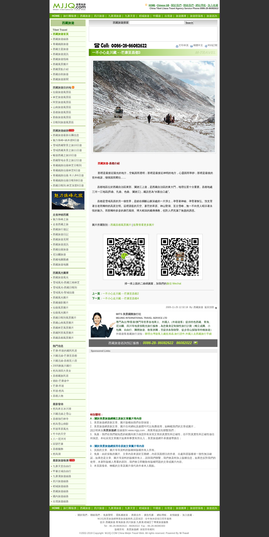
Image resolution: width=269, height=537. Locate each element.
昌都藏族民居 (61, 375)
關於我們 (176, 5)
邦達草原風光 (61, 428)
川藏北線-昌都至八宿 (65, 360)
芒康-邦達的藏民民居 (65, 350)
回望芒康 (58, 443)
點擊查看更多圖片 (143, 224)
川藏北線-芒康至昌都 (65, 355)
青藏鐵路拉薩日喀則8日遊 (68, 180)
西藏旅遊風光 (61, 277)
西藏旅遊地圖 (61, 264)
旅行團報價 (69, 15)
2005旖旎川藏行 (62, 365)
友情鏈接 (174, 515)
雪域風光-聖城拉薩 (64, 292)
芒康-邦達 (58, 385)
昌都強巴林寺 (61, 418)
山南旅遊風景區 (62, 107)
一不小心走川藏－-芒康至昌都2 (121, 293)
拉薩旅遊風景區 (62, 92)
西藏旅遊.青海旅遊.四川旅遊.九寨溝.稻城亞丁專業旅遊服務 (137, 522)
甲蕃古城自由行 (62, 471)
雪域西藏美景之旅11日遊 (67, 150)
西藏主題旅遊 (61, 49)
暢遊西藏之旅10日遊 (65, 155)
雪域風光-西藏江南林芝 (66, 282)
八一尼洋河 (59, 438)
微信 (169, 283)
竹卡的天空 (59, 433)
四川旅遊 (99, 15)
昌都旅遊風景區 (62, 112)
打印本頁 (181, 45)
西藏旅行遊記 (61, 229)
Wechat (176, 283)
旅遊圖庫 (181, 15)
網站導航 (200, 5)
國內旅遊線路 (61, 496)
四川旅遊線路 (61, 481)
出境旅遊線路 (61, 501)
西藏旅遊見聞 (61, 239)
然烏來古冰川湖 (62, 408)
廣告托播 (149, 515)
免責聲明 (108, 515)
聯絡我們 (188, 5)
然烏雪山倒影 (61, 423)
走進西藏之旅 (61, 224)
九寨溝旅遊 (114, 15)
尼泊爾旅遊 (59, 254)
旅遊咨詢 (212, 15)
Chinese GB (163, 5)
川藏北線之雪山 (62, 413)
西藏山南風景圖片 (63, 322)
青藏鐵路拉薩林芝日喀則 (67, 165)
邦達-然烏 (58, 390)
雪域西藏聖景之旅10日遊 (67, 145)
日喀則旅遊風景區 (63, 122)
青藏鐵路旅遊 (61, 44)
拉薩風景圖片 (61, 307)
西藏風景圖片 (61, 64)
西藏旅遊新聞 (61, 79)
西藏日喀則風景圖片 (64, 317)
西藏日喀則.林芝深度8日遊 (68, 185)
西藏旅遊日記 (61, 234)
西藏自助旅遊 (61, 74)
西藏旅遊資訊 (61, 54)
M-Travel (184, 533)
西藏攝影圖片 (61, 302)
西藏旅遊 (85, 15)
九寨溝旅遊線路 (62, 476)
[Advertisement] (153, 33)
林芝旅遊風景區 (62, 97)
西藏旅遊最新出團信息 (66, 135)
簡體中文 (196, 45)
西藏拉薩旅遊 (61, 249)
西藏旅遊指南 (61, 59)
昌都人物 (58, 395)
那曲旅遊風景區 (62, 117)
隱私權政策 (122, 515)
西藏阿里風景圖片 (63, 332)
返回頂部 (210, 307)
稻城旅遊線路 (61, 486)
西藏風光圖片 (61, 297)
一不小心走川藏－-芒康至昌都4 (121, 298)
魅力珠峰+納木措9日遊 (66, 140)
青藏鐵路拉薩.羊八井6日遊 (68, 175)
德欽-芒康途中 (61, 380)
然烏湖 (57, 454)
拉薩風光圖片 (61, 312)
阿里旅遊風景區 (62, 102)
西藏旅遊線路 (61, 39)
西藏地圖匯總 (61, 259)
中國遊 (157, 15)
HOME (152, 5)
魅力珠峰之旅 (61, 219)
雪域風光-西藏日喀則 (65, 287)
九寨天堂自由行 (62, 466)
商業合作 (136, 515)
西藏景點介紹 (61, 69)
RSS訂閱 (211, 45)
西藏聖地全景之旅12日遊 (67, 160)
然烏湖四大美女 (62, 370)
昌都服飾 (58, 448)
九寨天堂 (130, 15)
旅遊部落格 (196, 15)
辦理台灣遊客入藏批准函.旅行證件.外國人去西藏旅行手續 (178, 333)
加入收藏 (213, 5)
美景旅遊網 (133, 529)
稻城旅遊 (144, 15)
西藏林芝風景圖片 (63, 327)
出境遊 (168, 15)
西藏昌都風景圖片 (120, 224)
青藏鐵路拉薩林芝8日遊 (67, 170)
